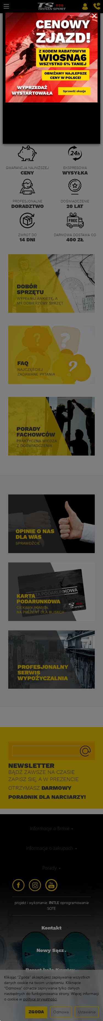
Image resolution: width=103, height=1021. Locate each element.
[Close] (94, 15)
